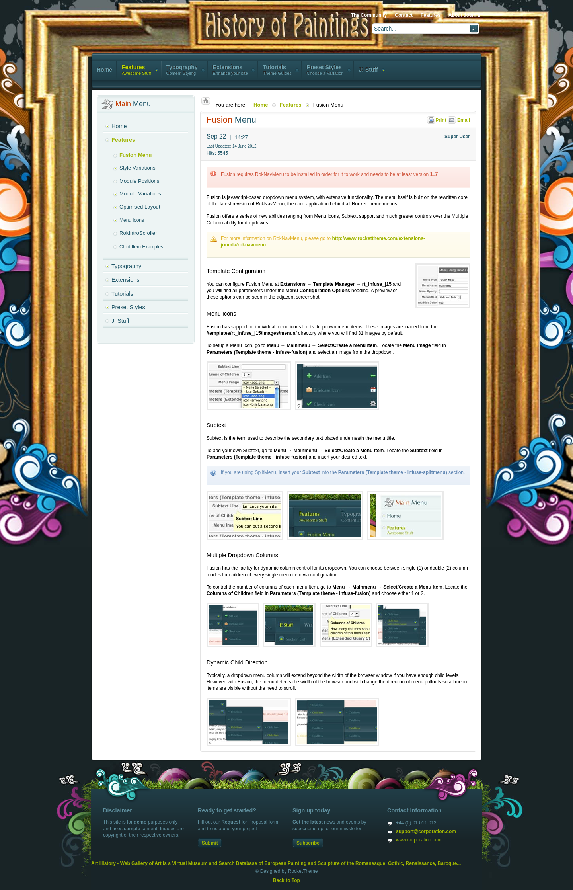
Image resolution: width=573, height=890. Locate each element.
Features (430, 15)
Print (437, 120)
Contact (404, 15)
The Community (369, 15)
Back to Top (286, 880)
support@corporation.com (426, 831)
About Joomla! (465, 15)
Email (459, 120)
